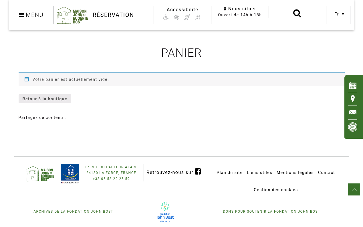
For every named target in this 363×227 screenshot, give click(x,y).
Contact (326, 172)
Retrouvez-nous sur (173, 171)
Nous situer (240, 8)
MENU (31, 14)
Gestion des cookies (276, 189)
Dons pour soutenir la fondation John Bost (271, 212)
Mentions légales (295, 172)
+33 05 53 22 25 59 (111, 179)
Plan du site (230, 172)
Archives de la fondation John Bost (73, 212)
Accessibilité (182, 9)
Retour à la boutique (45, 99)
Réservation (113, 14)
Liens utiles (259, 172)
